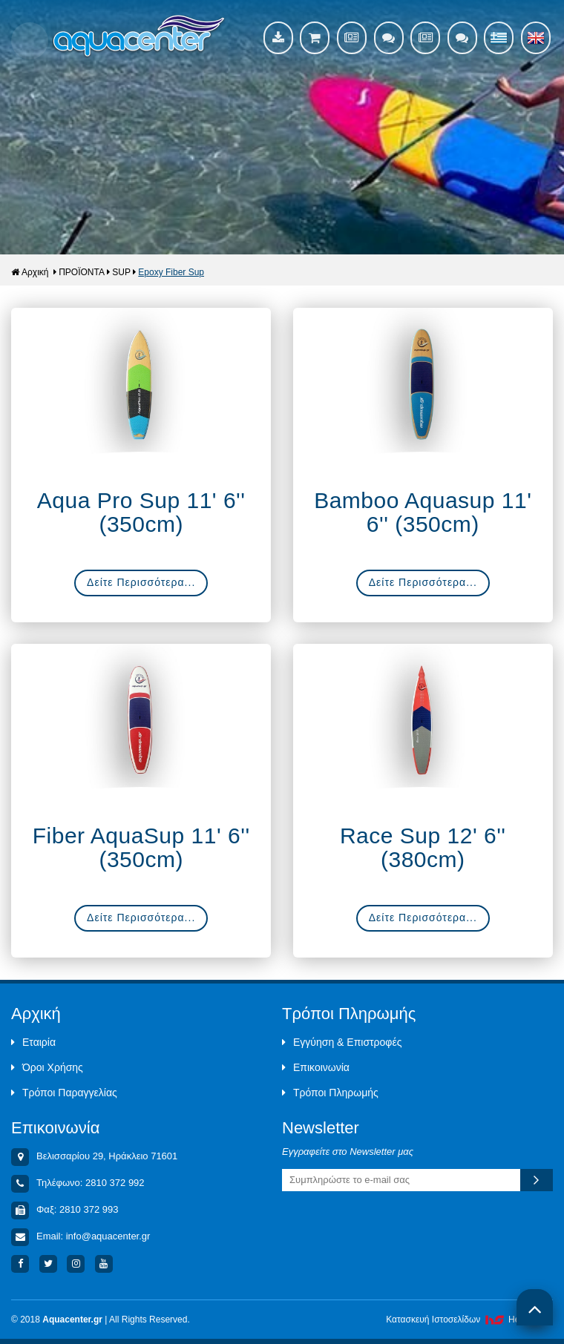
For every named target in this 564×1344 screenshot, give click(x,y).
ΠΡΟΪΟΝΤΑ (82, 272)
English (536, 38)
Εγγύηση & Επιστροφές (341, 1042)
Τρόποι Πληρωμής (330, 1092)
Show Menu (29, 40)
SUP (121, 272)
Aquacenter (139, 37)
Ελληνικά (499, 38)
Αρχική (29, 272)
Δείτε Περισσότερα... (141, 582)
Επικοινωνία (316, 1067)
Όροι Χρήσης (47, 1067)
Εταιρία (33, 1042)
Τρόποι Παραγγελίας (64, 1092)
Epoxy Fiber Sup (171, 272)
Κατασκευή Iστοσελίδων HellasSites (469, 1319)
